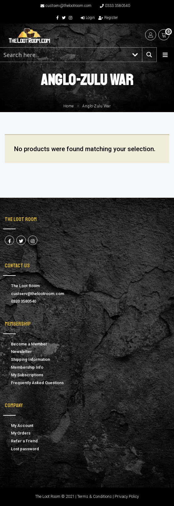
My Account (22, 425)
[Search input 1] (64, 54)
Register (108, 17)
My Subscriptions (27, 374)
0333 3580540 (115, 5)
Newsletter (21, 351)
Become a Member (29, 344)
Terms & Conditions (94, 496)
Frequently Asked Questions (37, 382)
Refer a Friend (24, 441)
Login (88, 17)
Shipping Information (30, 359)
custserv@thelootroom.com (66, 5)
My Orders (20, 433)
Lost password (25, 448)
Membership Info (27, 367)
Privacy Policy (127, 496)
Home (68, 106)
